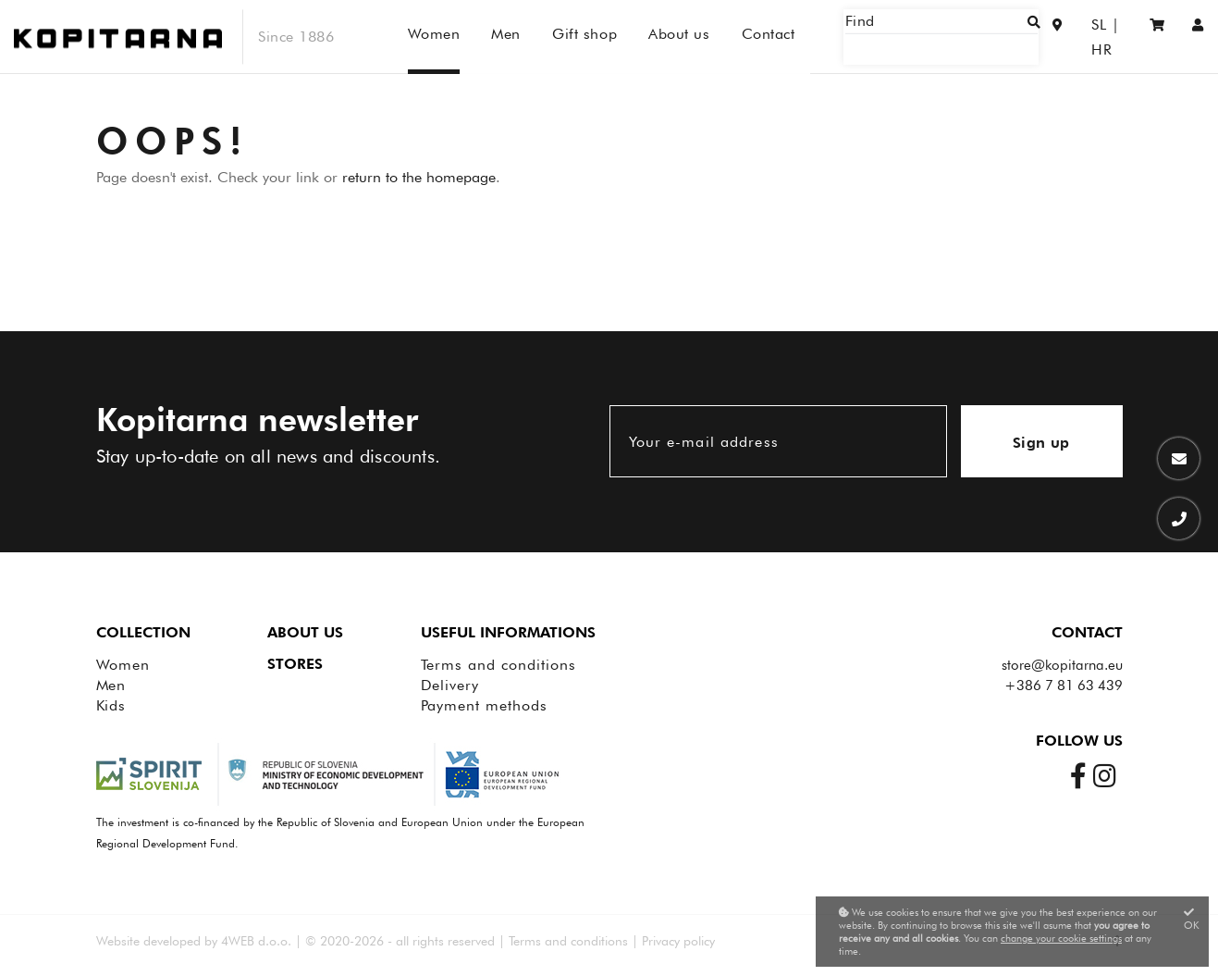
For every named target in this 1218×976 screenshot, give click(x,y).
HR (1111, 36)
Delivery (450, 685)
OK (1192, 919)
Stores (295, 664)
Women (123, 664)
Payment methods (484, 705)
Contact (1087, 632)
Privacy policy (678, 940)
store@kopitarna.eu (1062, 665)
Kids (111, 705)
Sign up (1041, 442)
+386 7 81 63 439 (1063, 685)
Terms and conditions (498, 664)
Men (111, 685)
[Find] (969, 36)
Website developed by (156, 940)
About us (305, 632)
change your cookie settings (1061, 938)
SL (1075, 36)
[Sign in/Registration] (1198, 36)
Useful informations (508, 632)
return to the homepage (419, 177)
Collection (143, 632)
